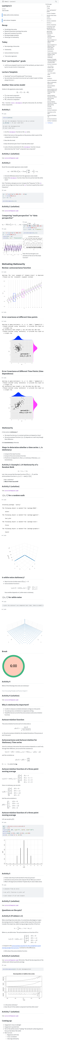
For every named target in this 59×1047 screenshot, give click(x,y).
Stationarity (50, 51)
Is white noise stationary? (50, 70)
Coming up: (50, 123)
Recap (48, 6)
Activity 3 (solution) (52, 64)
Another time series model (51, 16)
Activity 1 (49, 19)
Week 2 (7, 1)
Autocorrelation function (51, 86)
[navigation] (35, 1)
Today (48, 8)
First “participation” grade (51, 10)
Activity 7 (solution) (52, 121)
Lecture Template (51, 13)
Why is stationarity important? (51, 83)
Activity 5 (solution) (52, 110)
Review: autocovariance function (51, 36)
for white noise (51, 73)
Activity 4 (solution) (52, 80)
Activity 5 (49, 108)
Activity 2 (49, 23)
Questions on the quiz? (51, 112)
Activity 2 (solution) (51, 25)
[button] (3, 1)
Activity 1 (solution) (51, 21)
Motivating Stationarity (50, 32)
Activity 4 (49, 78)
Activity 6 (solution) (52, 119)
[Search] (55, 1)
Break (48, 76)
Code (4, 114)
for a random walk (50, 66)
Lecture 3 (12, 1)
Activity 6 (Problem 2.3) (51, 116)
